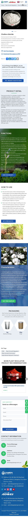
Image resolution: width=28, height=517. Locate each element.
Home (2, 5)
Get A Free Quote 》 (8, 220)
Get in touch (9, 430)
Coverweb (16, 515)
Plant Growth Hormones (8, 355)
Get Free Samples (8, 303)
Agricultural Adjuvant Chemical (10, 357)
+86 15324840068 (11, 447)
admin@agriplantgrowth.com (13, 463)
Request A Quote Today (13, 80)
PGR (3, 353)
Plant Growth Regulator (12, 353)
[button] (12, 31)
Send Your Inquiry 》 (8, 174)
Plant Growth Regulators (11, 5)
